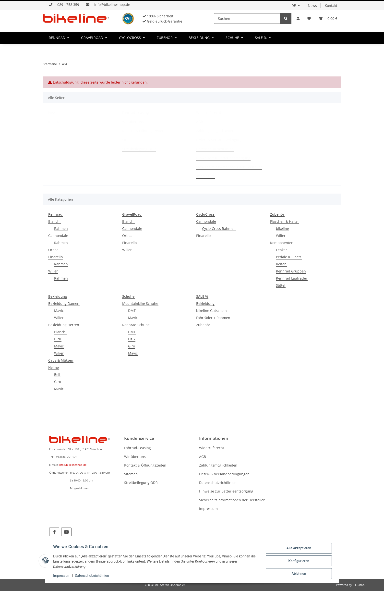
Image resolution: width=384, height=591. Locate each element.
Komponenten (281, 242)
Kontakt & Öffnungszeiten (143, 130)
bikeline (282, 228)
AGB (199, 121)
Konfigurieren (298, 561)
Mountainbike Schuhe (140, 303)
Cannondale (58, 235)
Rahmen (61, 228)
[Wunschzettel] (309, 18)
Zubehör (203, 324)
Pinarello (55, 257)
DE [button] (293, 5)
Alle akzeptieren (298, 548)
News (312, 5)
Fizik (131, 339)
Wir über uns (133, 121)
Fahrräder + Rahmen (213, 317)
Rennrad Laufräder (291, 278)
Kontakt (331, 5)
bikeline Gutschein (211, 310)
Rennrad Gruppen (291, 271)
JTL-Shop (358, 585)
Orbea (53, 249)
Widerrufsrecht (208, 112)
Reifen (281, 264)
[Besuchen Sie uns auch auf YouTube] (66, 532)
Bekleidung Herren (63, 324)
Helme (53, 367)
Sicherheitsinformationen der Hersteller (229, 167)
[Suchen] (247, 18)
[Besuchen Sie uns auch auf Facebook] (54, 532)
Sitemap (129, 139)
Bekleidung (205, 303)
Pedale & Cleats (288, 257)
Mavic (59, 310)
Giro (57, 381)
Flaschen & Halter (284, 221)
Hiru (57, 339)
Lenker (281, 249)
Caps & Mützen (60, 360)
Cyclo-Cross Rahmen (219, 228)
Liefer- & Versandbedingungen (221, 139)
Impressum (205, 176)
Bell (57, 374)
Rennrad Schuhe (136, 324)
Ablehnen (298, 574)
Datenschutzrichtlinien (215, 149)
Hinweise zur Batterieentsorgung (223, 158)
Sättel (280, 285)
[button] (298, 18)
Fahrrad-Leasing (135, 112)
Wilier (53, 271)
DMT (132, 310)
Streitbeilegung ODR (139, 149)
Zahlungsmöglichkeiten (215, 130)
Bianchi (54, 221)
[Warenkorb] (328, 18)
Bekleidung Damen (63, 303)
